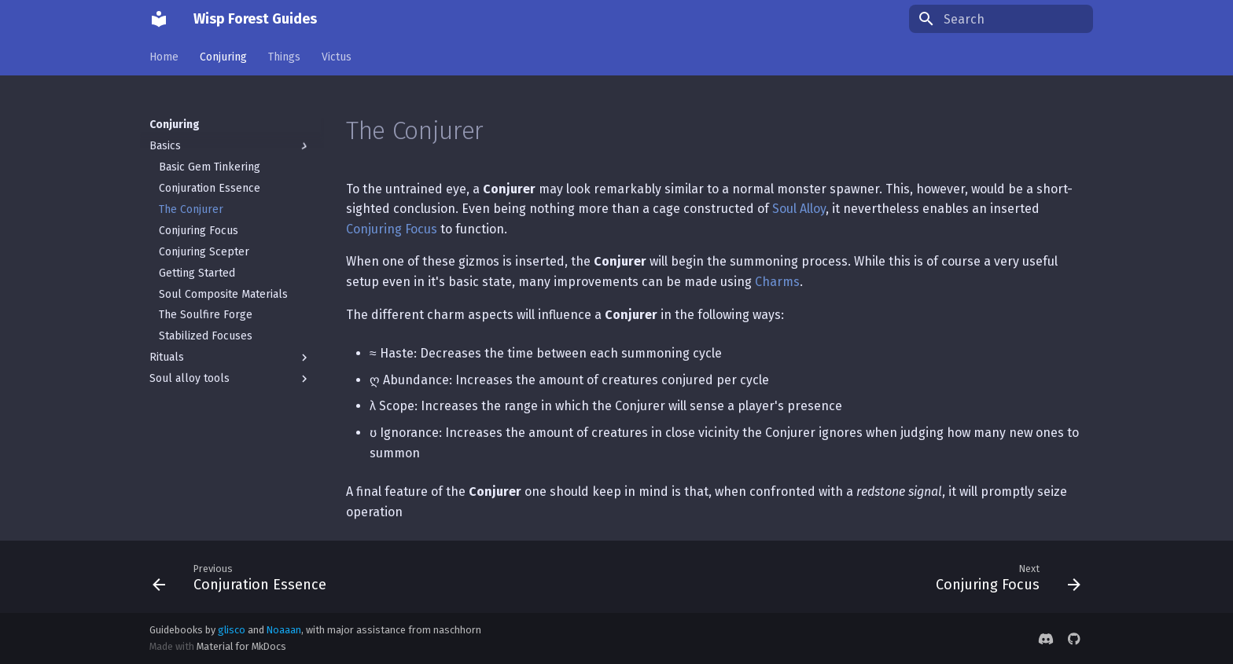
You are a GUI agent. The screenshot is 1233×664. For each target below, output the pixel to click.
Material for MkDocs (241, 646)
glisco (231, 630)
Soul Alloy (799, 208)
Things (284, 57)
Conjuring (223, 57)
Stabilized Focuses (205, 336)
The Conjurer (191, 209)
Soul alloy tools (230, 379)
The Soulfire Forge (205, 314)
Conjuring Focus (198, 230)
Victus (336, 57)
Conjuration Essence (209, 188)
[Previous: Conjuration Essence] (244, 577)
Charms (777, 281)
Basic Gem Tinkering (209, 167)
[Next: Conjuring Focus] (1004, 577)
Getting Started (197, 273)
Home (164, 57)
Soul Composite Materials (223, 294)
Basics (230, 146)
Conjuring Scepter (204, 252)
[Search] (1001, 19)
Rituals (230, 357)
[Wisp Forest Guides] (159, 19)
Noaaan (284, 630)
